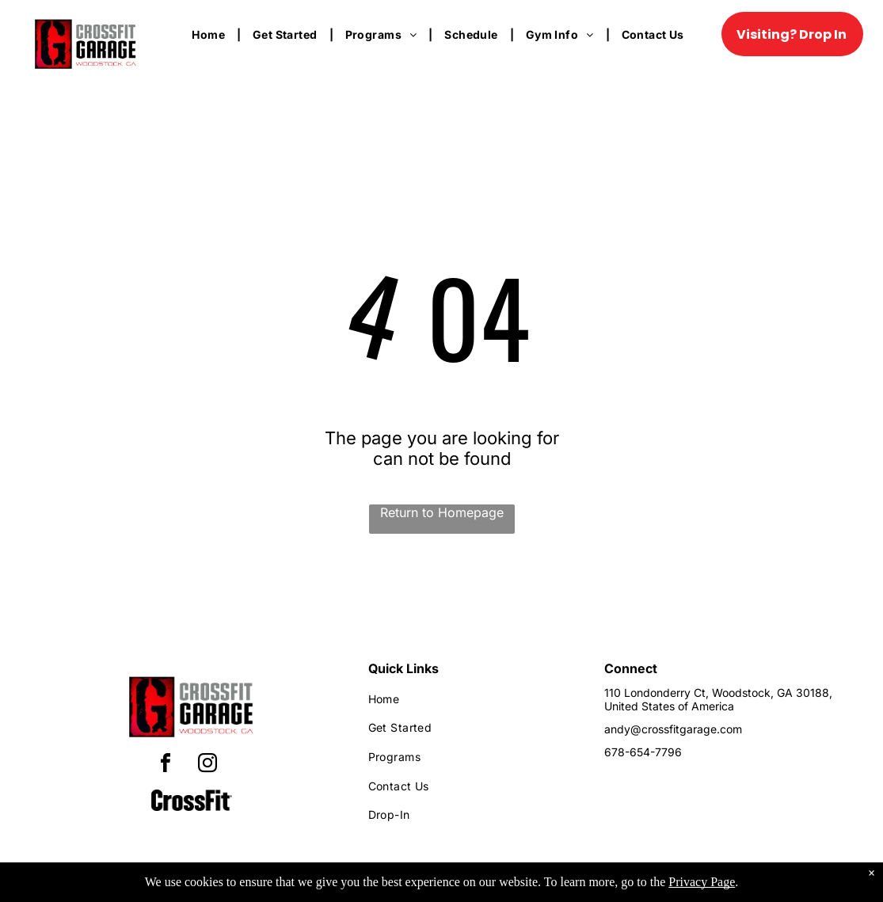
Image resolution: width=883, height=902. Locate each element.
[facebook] (165, 765)
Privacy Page (701, 882)
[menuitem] (210, 34)
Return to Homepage (442, 512)
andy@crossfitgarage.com (673, 729)
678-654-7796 (643, 752)
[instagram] (207, 765)
